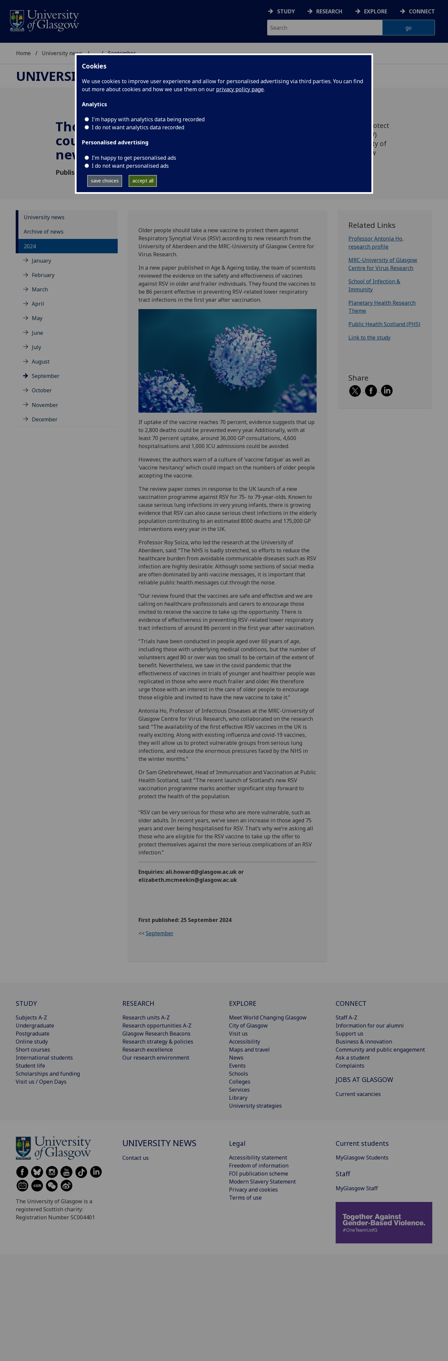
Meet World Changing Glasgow (268, 1017)
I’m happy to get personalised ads (134, 157)
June (37, 332)
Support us (349, 1033)
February (43, 275)
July (36, 347)
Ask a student (353, 1057)
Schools (238, 1073)
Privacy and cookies (253, 1189)
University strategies (255, 1105)
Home (23, 53)
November (45, 405)
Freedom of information (259, 1165)
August (40, 361)
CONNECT (351, 1003)
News (236, 1057)
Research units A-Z (146, 1017)
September (46, 376)
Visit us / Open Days (41, 1081)
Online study (32, 1041)
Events (237, 1065)
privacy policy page (240, 89)
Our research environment (155, 1057)
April (38, 303)
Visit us (238, 1033)
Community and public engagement (380, 1049)
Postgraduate (32, 1033)
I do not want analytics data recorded (138, 127)
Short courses (33, 1049)
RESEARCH (138, 1003)
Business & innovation (364, 1041)
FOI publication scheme (258, 1173)
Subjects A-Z (31, 1017)
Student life (30, 1065)
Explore (375, 11)
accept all (142, 180)
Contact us (135, 1158)
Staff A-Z (346, 1017)
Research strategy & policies (157, 1041)
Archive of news (44, 231)
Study (286, 11)
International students (44, 1057)
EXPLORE (242, 1003)
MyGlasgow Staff (357, 1188)
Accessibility (244, 1041)
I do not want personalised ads (130, 165)
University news (62, 53)
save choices (105, 180)
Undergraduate (35, 1025)
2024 (30, 246)
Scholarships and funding (48, 1073)
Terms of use (245, 1197)
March (40, 289)
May (37, 318)
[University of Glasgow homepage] (44, 20)
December (45, 419)
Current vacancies (358, 1094)
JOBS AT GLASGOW (364, 1079)
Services (239, 1089)
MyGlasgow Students (362, 1157)
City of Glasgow (248, 1025)
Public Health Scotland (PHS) (384, 324)
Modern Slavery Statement (262, 1181)
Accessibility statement (258, 1157)
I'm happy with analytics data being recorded (148, 119)
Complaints (350, 1065)
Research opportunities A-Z (157, 1025)
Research (329, 11)
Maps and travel (249, 1049)
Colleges (239, 1081)
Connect (422, 11)
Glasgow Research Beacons (156, 1033)
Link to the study (369, 337)
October (42, 390)
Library (238, 1097)
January (41, 260)
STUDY (26, 1003)
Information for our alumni (370, 1025)
